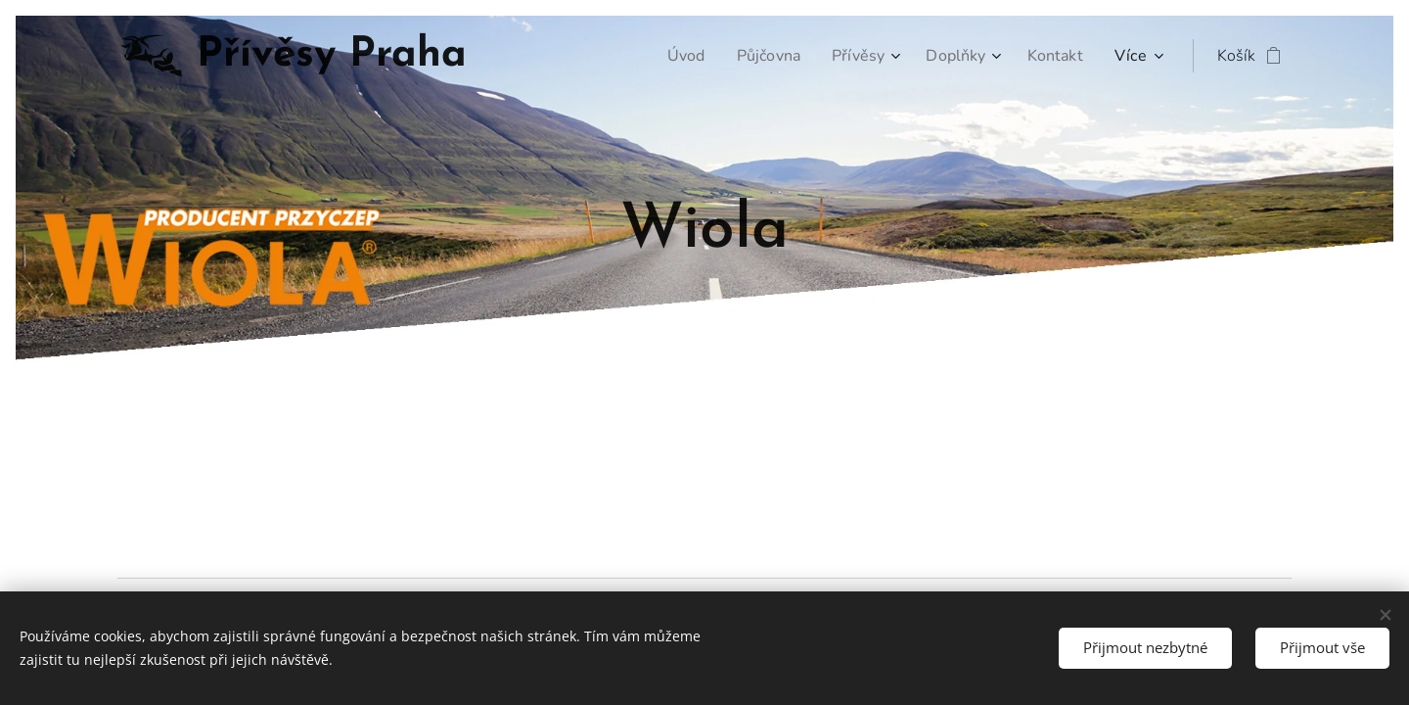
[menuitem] (672, 55)
